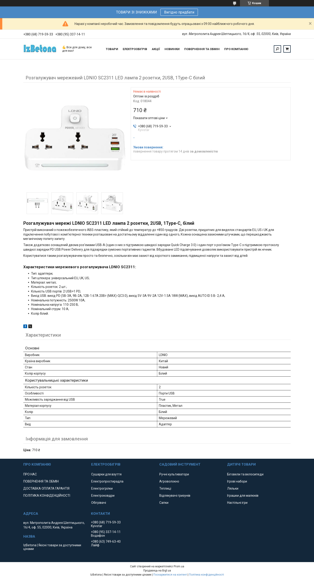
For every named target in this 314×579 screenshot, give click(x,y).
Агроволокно (169, 481)
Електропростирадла (107, 481)
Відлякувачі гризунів (174, 495)
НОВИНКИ (172, 49)
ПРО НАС (30, 474)
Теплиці (165, 488)
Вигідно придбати (179, 12)
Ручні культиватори (174, 474)
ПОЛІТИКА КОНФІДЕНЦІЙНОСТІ (46, 495)
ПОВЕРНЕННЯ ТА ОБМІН (202, 49)
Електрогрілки (102, 488)
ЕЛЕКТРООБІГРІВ (135, 49)
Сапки (163, 502)
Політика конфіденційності (206, 574)
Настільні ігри (237, 502)
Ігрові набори (237, 481)
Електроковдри (102, 495)
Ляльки (232, 488)
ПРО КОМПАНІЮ (236, 49)
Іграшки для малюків (242, 495)
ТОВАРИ (112, 49)
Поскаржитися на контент (170, 574)
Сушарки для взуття (106, 474)
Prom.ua (179, 566)
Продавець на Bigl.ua (157, 570)
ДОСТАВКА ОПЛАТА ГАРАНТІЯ (46, 488)
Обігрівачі (98, 502)
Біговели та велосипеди (245, 474)
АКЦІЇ (156, 49)
